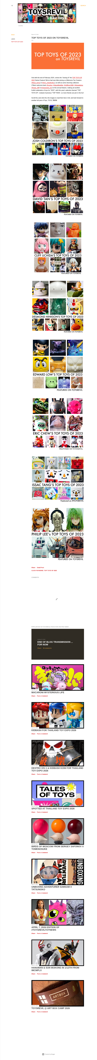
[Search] (83, 5)
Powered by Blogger (48, 1054)
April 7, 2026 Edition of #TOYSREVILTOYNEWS (45, 928)
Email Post (40, 567)
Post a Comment (42, 696)
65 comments (47, 648)
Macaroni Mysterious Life (47, 692)
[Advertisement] (48, 1031)
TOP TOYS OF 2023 (17, 41)
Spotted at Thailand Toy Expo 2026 (53, 808)
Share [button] (13, 34)
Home (20, 26)
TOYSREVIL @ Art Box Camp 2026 (50, 1008)
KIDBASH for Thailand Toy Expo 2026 (53, 730)
